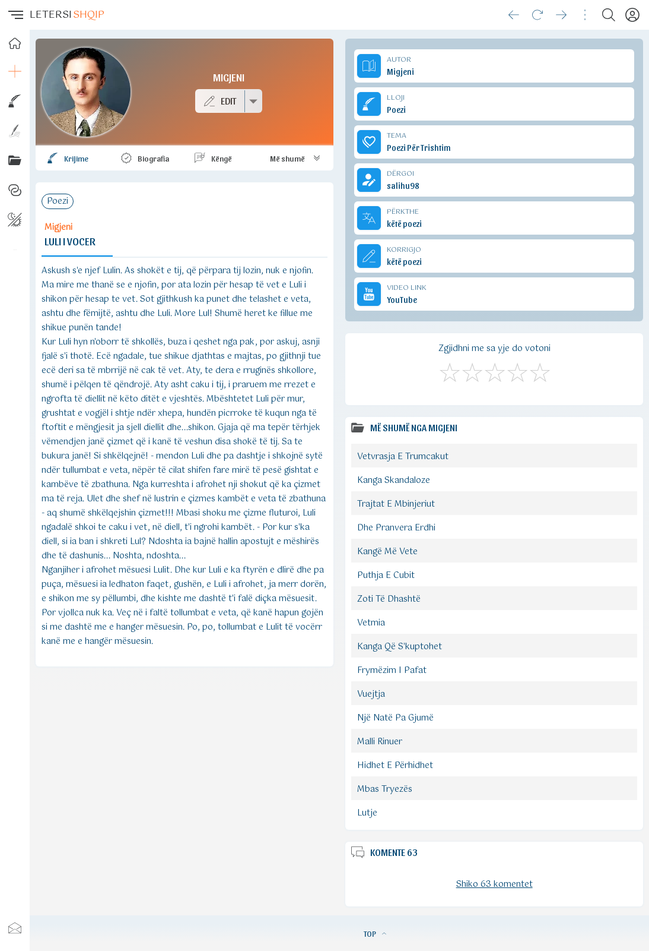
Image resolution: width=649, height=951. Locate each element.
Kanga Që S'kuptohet (399, 647)
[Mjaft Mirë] (516, 371)
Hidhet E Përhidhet (395, 766)
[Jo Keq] (471, 371)
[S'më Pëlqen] (449, 371)
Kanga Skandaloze (393, 480)
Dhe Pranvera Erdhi (396, 528)
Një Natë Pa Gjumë (395, 718)
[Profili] (632, 15)
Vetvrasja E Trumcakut (402, 457)
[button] (15, 15)
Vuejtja (371, 694)
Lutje (367, 813)
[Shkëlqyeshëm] (539, 371)
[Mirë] (494, 371)
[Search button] (609, 15)
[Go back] (514, 15)
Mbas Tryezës (384, 789)
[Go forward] (561, 15)
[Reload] (537, 15)
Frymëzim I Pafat (392, 671)
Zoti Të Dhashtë (389, 599)
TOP (375, 933)
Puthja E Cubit (386, 575)
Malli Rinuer (379, 742)
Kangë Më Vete (387, 552)
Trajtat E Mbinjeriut (396, 504)
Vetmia (371, 623)
